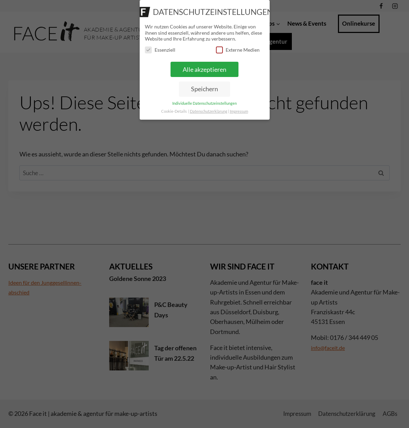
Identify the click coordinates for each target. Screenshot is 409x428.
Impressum (239, 111)
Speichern (204, 89)
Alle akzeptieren (204, 69)
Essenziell (160, 49)
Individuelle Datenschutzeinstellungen (204, 103)
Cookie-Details (174, 111)
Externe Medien (238, 49)
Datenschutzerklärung (208, 111)
